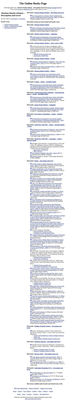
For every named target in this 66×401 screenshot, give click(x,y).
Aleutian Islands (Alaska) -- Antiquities (45, 34)
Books (19, 394)
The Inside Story (44, 394)
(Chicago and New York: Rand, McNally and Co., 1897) (47, 302)
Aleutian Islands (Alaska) (11, 24)
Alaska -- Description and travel (13, 26)
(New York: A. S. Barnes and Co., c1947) (46, 291)
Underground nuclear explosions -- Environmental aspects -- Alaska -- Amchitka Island (45, 93)
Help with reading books (21, 388)
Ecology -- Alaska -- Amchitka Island (45, 82)
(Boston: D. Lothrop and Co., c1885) (46, 179)
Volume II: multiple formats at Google (44, 351)
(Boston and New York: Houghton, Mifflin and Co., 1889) (47, 207)
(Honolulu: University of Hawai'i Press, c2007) (47, 75)
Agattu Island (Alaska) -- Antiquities (45, 105)
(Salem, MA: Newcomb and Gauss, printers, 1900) (46, 186)
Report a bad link (34, 388)
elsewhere (22, 18)
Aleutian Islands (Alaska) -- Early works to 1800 (48, 43)
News (23, 394)
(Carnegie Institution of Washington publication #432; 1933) (47, 28)
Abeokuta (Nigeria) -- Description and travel (47, 341)
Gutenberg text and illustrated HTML (44, 233)
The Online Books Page (33, 3)
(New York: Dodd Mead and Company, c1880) (46, 169)
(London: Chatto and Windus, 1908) (46, 357)
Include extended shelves (54, 7)
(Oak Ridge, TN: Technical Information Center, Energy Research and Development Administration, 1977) (47, 86)
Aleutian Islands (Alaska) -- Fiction (44, 58)
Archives (35, 394)
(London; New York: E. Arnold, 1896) (47, 224)
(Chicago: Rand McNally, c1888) (45, 246)
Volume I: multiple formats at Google (44, 349)
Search (20, 391)
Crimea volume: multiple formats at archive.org (47, 338)
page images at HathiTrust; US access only (45, 267)
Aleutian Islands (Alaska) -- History (44, 71)
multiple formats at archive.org (42, 54)
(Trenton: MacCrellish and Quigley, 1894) (46, 316)
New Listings (27, 391)
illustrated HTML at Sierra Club (42, 231)
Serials (51, 391)
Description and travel (10, 28)
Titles (39, 391)
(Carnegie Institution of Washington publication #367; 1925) (47, 37)
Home (14, 391)
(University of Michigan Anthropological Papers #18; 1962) (47, 108)
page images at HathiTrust (41, 55)
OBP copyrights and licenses (33, 399)
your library (14, 18)
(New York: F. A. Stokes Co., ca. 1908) (46, 362)
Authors (34, 391)
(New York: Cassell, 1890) (46, 241)
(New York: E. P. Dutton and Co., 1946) (45, 66)
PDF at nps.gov (38, 151)
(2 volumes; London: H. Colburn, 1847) (47, 320)
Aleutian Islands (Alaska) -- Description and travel (49, 12)
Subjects (45, 391)
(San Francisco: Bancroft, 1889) (46, 16)
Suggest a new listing (46, 388)
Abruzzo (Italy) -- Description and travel (46, 354)
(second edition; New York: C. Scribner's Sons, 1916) (47, 217)
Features (29, 394)
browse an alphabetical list (25, 9)
